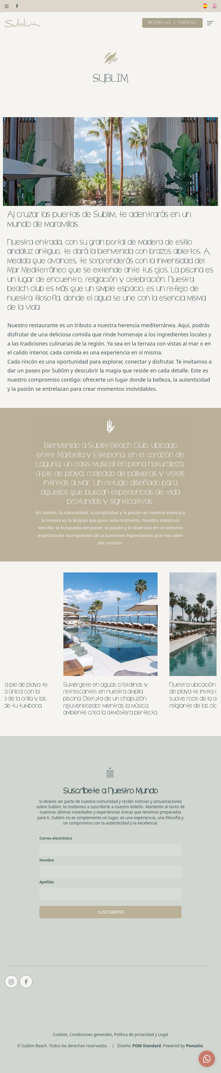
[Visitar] (6, 6)
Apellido (46, 882)
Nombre (46, 860)
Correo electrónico (55, 838)
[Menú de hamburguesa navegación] (210, 23)
